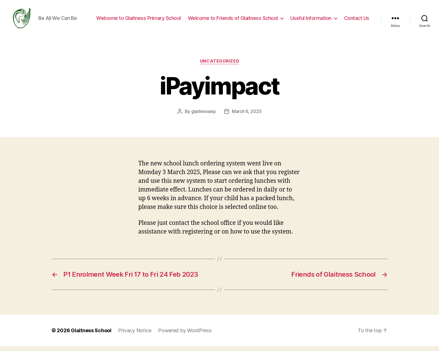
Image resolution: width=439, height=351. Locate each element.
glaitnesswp (203, 116)
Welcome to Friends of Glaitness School (233, 20)
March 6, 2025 (247, 116)
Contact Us (356, 20)
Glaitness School (91, 335)
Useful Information (310, 20)
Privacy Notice (134, 335)
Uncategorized (219, 65)
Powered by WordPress (185, 335)
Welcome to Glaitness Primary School (138, 20)
